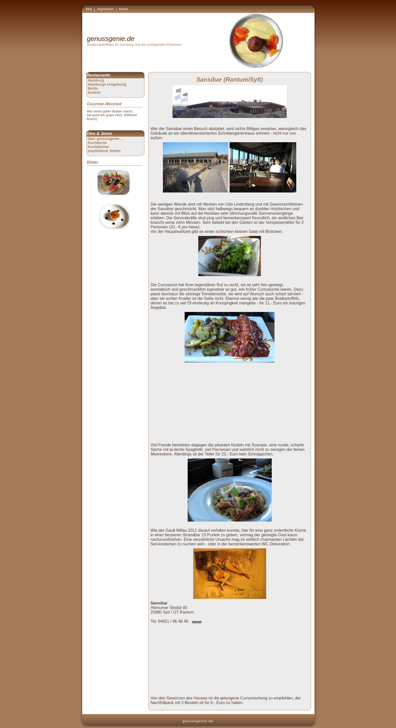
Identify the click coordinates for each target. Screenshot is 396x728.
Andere (94, 92)
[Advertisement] (230, 400)
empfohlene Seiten (104, 151)
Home (123, 9)
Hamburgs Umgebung (107, 84)
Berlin (93, 88)
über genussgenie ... (105, 139)
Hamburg (96, 80)
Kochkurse (97, 143)
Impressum (105, 9)
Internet (197, 621)
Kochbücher (98, 147)
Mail (89, 9)
